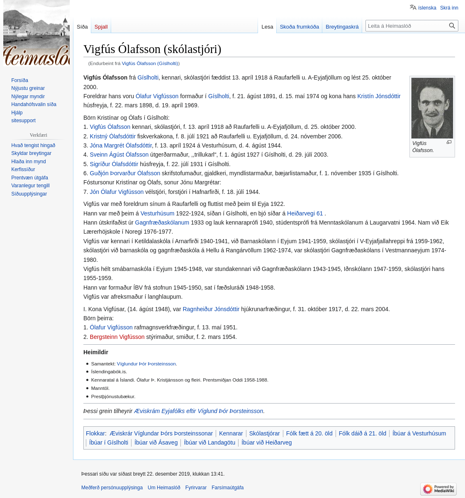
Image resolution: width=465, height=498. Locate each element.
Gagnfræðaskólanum (162, 222)
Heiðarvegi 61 (305, 213)
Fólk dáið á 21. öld (362, 433)
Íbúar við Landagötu (209, 442)
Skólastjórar (264, 433)
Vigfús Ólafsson (110, 126)
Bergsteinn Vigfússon (117, 337)
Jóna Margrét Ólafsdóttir (121, 145)
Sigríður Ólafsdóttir (114, 164)
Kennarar (231, 433)
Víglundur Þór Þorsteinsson (146, 363)
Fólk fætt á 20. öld (309, 433)
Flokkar (95, 433)
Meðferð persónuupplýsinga (112, 488)
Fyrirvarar (196, 488)
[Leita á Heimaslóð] (411, 25)
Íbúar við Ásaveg (156, 442)
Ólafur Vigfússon (157, 96)
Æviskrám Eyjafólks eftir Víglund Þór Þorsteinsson (198, 411)
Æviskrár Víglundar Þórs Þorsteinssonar (161, 433)
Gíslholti (147, 77)
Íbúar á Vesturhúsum (419, 433)
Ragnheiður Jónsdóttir (211, 309)
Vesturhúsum (158, 213)
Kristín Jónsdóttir (378, 96)
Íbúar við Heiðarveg (266, 442)
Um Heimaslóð (164, 488)
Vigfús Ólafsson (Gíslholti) (150, 63)
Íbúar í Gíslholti (108, 442)
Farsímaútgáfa (227, 488)
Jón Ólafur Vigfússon (117, 192)
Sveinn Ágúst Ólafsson (119, 154)
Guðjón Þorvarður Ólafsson (125, 173)
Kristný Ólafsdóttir (113, 136)
